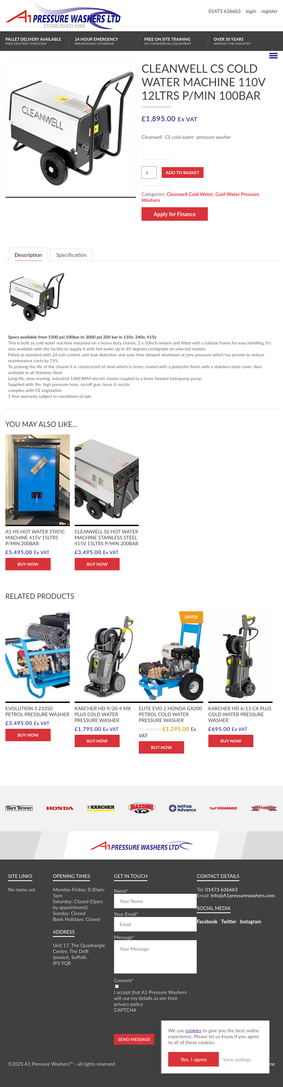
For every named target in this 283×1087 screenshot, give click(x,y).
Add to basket (182, 172)
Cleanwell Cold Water (190, 194)
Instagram (250, 921)
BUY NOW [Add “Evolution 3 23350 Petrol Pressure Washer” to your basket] (28, 734)
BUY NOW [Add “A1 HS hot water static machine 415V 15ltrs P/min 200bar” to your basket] (28, 564)
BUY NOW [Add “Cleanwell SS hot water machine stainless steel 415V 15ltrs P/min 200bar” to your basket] (97, 564)
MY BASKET (258, 24)
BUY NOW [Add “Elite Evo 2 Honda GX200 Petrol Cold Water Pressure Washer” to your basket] (161, 747)
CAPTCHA (125, 1010)
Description (28, 254)
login (251, 11)
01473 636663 (225, 11)
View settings (237, 1059)
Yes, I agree (193, 1059)
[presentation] (155, 1023)
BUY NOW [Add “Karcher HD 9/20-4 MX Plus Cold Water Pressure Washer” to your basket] (97, 740)
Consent (124, 980)
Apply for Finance (175, 214)
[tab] (28, 254)
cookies (193, 1030)
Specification (71, 254)
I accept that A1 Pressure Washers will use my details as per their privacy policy (150, 998)
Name (121, 891)
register (269, 11)
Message (124, 937)
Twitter (228, 921)
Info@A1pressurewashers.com (243, 895)
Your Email (126, 914)
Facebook (207, 921)
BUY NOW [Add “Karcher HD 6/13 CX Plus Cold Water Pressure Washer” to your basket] (230, 740)
